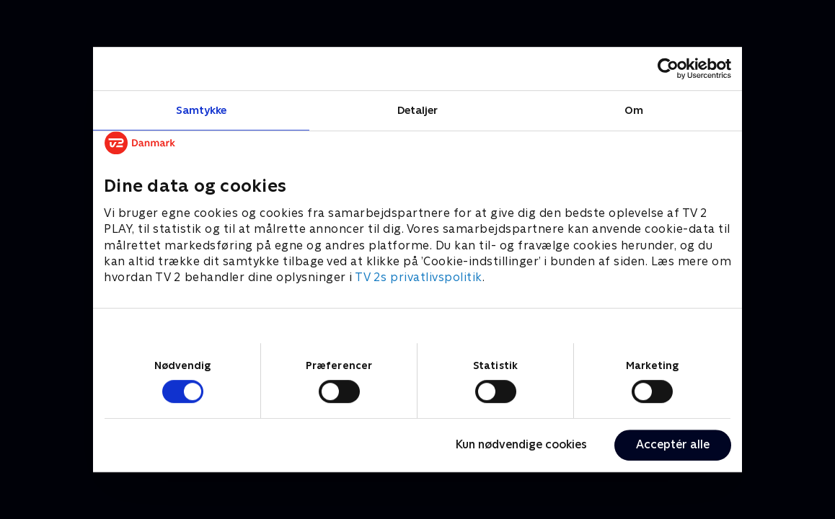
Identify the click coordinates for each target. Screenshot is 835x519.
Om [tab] (633, 110)
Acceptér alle (673, 444)
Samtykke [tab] (201, 110)
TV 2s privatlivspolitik (418, 278)
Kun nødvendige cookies (521, 444)
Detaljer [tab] (417, 110)
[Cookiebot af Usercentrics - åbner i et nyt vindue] (668, 68)
